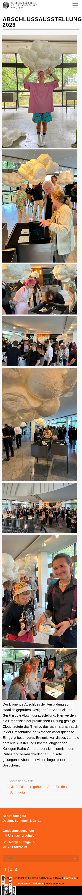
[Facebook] (5, 869)
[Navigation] (75, 5)
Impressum (70, 878)
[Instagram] (10, 869)
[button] (6, 889)
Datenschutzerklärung (31, 883)
